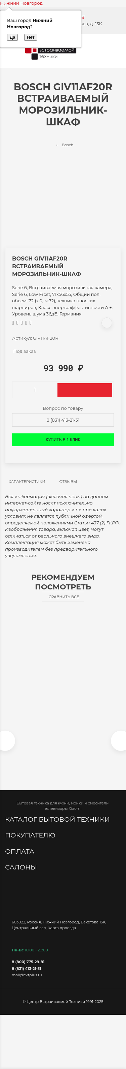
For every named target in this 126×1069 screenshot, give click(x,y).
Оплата (20, 851)
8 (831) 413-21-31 (63, 420)
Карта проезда (62, 927)
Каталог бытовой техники (58, 819)
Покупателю (31, 835)
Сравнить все (64, 596)
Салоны (22, 867)
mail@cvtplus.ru (27, 975)
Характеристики (27, 481)
